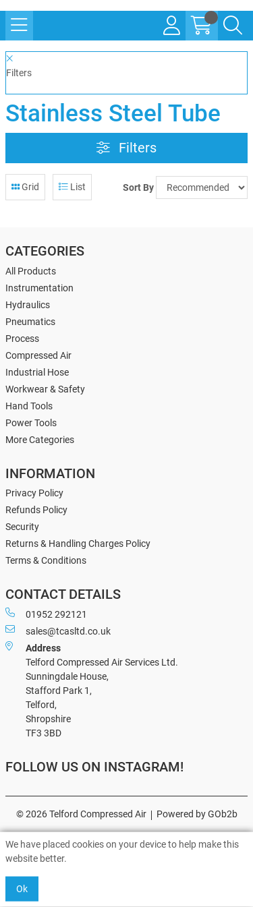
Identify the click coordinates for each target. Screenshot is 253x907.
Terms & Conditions (45, 560)
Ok (22, 888)
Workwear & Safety (45, 389)
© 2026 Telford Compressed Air (81, 814)
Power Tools (31, 422)
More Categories (39, 439)
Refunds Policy (36, 509)
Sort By (138, 187)
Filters (126, 148)
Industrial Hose (37, 372)
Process (22, 338)
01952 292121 (46, 614)
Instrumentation (39, 288)
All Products (30, 271)
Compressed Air (38, 355)
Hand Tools (29, 406)
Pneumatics (30, 321)
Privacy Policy (34, 493)
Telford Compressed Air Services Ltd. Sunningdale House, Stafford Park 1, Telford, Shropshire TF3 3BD (91, 689)
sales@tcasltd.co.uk (58, 630)
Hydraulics (27, 304)
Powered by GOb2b (197, 814)
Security (22, 526)
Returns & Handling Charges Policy (77, 543)
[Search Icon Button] (233, 25)
